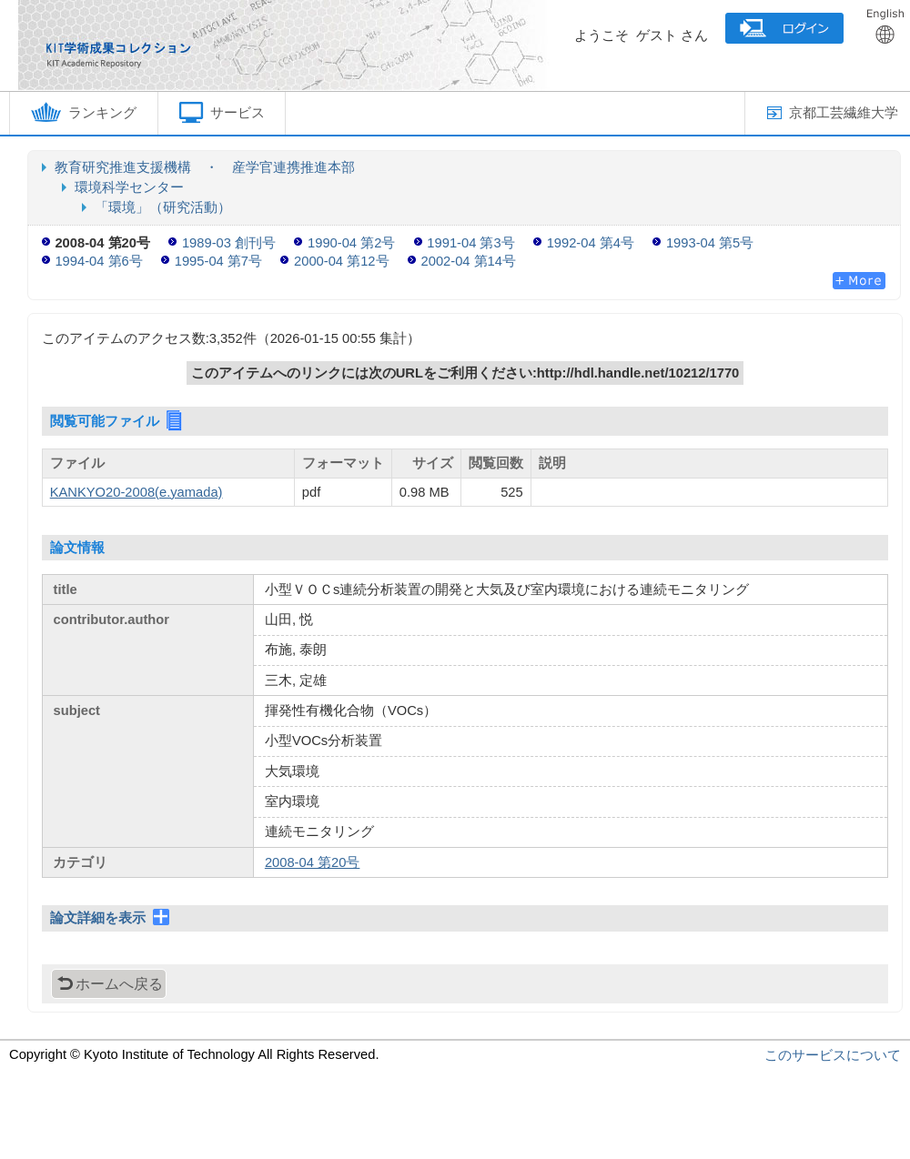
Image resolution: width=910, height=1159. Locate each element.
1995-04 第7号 (218, 261)
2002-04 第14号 (468, 261)
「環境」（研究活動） (163, 207)
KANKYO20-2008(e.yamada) (136, 492)
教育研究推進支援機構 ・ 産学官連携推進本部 (205, 167)
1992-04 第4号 (590, 243)
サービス (221, 112)
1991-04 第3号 (470, 243)
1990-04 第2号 (351, 243)
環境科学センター (129, 187)
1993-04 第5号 (709, 243)
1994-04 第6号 (98, 261)
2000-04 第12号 (341, 261)
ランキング (83, 112)
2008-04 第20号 (312, 862)
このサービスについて (832, 1055)
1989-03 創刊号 (229, 243)
